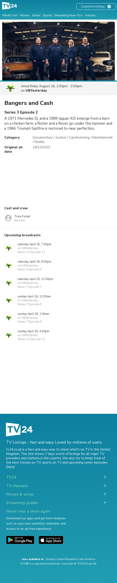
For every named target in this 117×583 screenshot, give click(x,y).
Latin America (87, 559)
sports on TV (52, 462)
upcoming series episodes (88, 462)
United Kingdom (67, 559)
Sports (47, 15)
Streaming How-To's (68, 15)
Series (36, 15)
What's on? (10, 15)
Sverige (50, 559)
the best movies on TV (23, 462)
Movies (25, 15)
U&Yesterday (36, 90)
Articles (90, 15)
